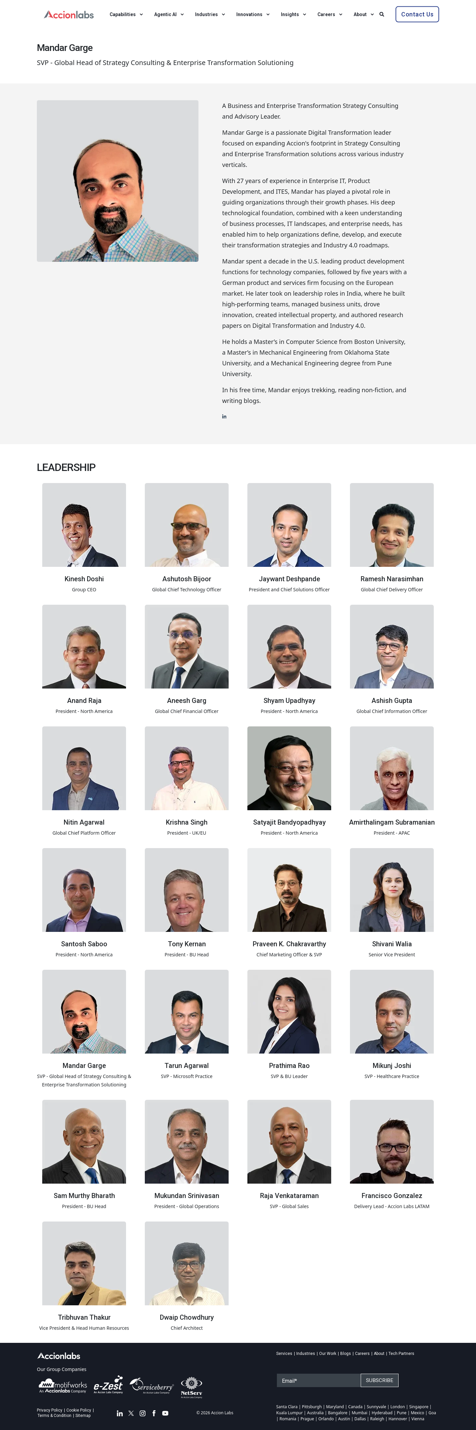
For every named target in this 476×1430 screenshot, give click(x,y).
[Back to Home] (69, 13)
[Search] (382, 13)
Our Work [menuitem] (327, 1353)
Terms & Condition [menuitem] (54, 1415)
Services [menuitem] (284, 1353)
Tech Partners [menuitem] (401, 1353)
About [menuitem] (379, 1353)
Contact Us (417, 13)
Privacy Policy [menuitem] (49, 1410)
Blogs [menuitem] (345, 1353)
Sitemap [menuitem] (83, 1415)
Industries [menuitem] (305, 1353)
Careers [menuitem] (362, 1353)
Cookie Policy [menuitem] (78, 1410)
